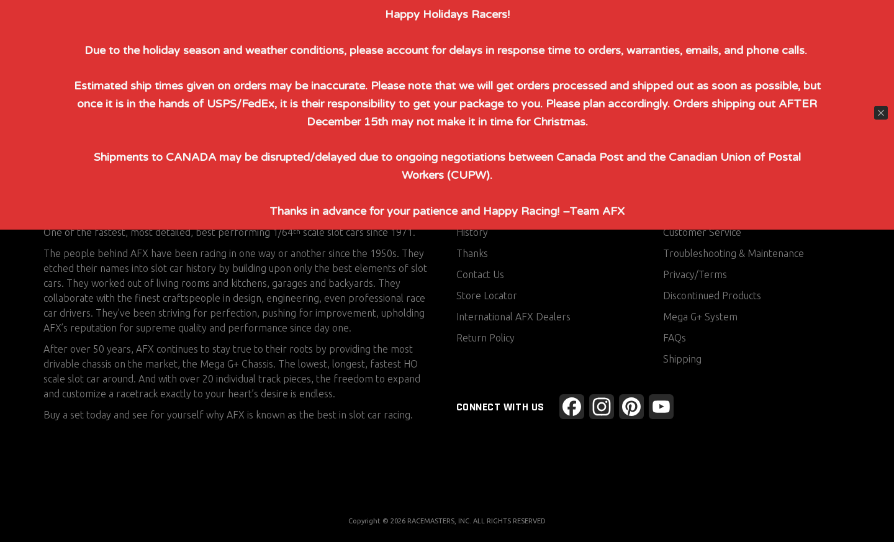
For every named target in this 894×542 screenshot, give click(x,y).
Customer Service (702, 232)
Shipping (682, 358)
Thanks (472, 253)
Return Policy (485, 337)
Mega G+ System (700, 316)
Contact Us (480, 274)
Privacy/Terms (695, 274)
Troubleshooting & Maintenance (733, 253)
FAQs (674, 337)
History (472, 232)
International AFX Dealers (513, 316)
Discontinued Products (712, 295)
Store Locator (486, 295)
